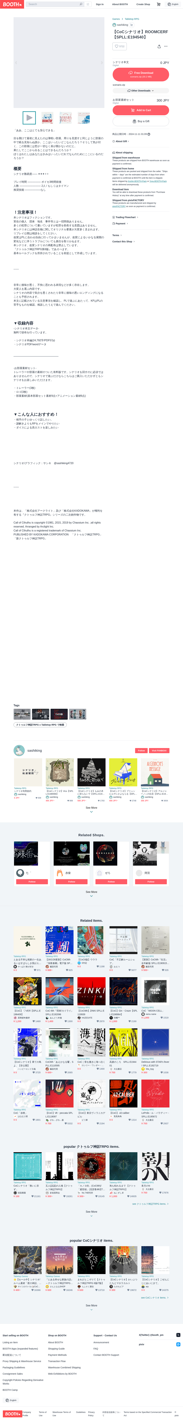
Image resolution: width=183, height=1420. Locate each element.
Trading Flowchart (126, 217)
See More (91, 895)
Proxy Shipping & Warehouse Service (22, 1361)
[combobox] (55, 4)
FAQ (95, 1348)
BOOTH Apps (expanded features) (20, 1348)
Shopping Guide (56, 1348)
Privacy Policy (91, 1414)
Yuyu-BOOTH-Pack (158, 181)
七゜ (28, 873)
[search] (81, 4)
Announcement (101, 1342)
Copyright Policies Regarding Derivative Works (23, 1382)
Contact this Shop (122, 241)
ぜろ (107, 873)
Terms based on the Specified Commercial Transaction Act (148, 1414)
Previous (16, 62)
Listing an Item (10, 1342)
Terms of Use (43, 1414)
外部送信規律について (111, 1414)
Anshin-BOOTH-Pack (137, 181)
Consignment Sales (13, 1373)
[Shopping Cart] (158, 4)
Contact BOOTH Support (106, 1355)
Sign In (100, 4)
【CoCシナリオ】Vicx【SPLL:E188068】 (59, 792)
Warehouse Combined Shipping (64, 1367)
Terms (115, 235)
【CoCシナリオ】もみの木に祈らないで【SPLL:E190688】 (91, 792)
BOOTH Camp (10, 1390)
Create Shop (143, 4)
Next (101, 62)
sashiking (34, 750)
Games (116, 19)
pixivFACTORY (119, 206)
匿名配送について (12, 1355)
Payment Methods (57, 1355)
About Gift (121, 141)
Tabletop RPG (132, 19)
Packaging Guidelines (14, 1367)
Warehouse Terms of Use (62, 1414)
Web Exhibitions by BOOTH (62, 1373)
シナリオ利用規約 (22, 791)
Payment (120, 223)
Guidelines (81, 1412)
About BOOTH (120, 4)
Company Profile (26, 1414)
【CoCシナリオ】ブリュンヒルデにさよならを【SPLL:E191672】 (123, 792)
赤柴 (68, 873)
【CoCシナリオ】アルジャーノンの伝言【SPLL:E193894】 (154, 792)
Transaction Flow (57, 1361)
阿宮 (147, 873)
